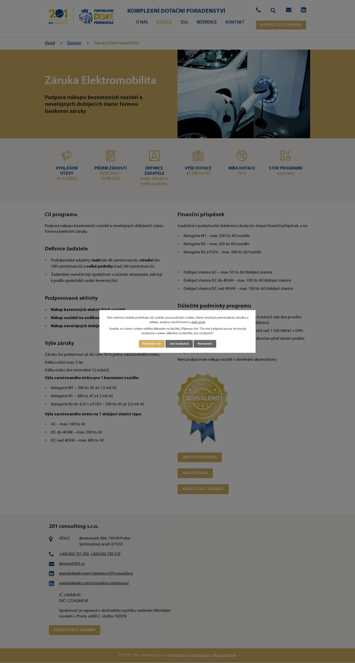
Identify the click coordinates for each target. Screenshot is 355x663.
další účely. (198, 322)
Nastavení (205, 344)
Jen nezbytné (179, 344)
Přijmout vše (152, 344)
